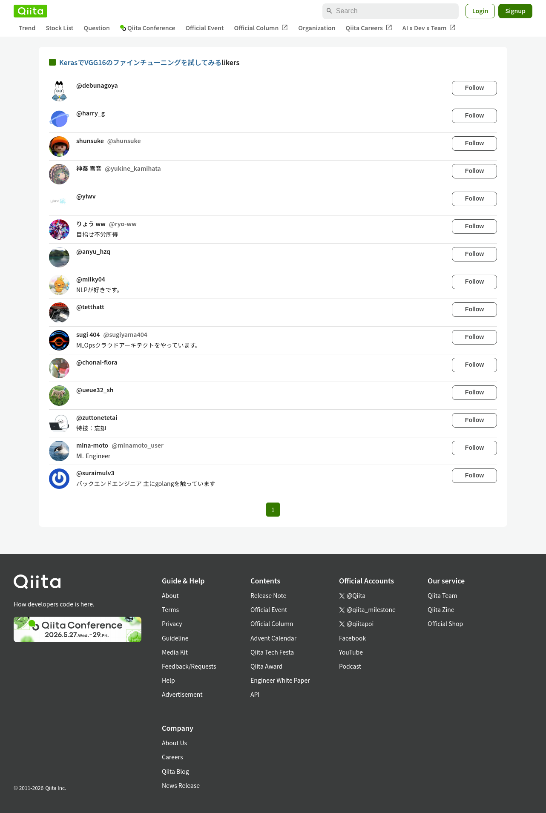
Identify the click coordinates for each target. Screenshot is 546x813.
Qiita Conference (147, 27)
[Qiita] (30, 11)
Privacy (172, 623)
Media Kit (175, 652)
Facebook (352, 638)
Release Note (268, 595)
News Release (181, 785)
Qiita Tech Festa (272, 652)
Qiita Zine (441, 609)
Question (97, 27)
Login (480, 10)
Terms (170, 609)
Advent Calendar (273, 638)
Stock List (59, 27)
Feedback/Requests (189, 666)
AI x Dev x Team (429, 27)
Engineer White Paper (280, 680)
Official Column (261, 27)
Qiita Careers (369, 27)
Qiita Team (442, 595)
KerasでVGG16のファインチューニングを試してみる (140, 62)
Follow (474, 87)
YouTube (351, 652)
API (254, 694)
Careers (172, 757)
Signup (515, 10)
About (170, 595)
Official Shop (445, 623)
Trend (27, 27)
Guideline (175, 638)
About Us (174, 742)
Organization (316, 27)
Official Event (204, 27)
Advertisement (182, 694)
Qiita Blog (175, 771)
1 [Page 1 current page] (272, 509)
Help (168, 680)
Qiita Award (266, 666)
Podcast (350, 666)
